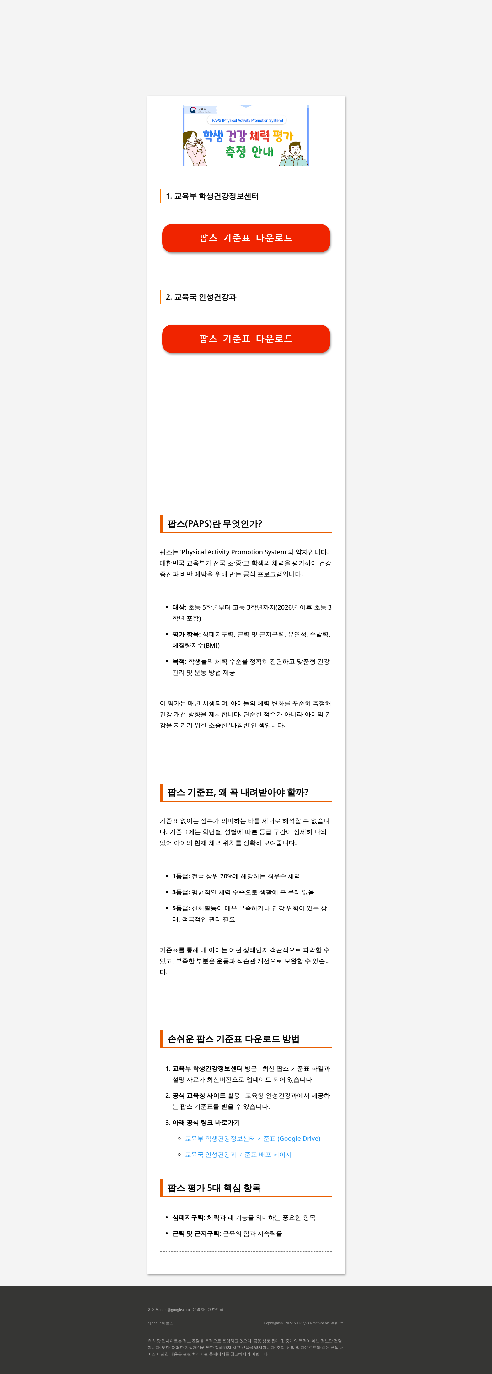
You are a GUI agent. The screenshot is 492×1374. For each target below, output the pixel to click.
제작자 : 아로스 (160, 1323)
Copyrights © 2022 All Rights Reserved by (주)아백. (304, 1323)
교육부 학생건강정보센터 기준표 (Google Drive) (252, 1138)
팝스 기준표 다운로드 (246, 238)
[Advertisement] (246, 44)
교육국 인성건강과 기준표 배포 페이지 (238, 1154)
